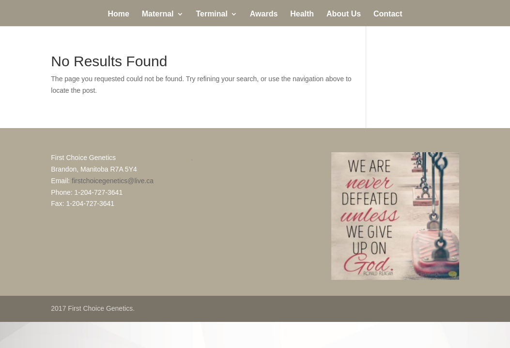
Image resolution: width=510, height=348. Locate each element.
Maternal (158, 14)
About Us (343, 14)
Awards (264, 14)
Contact (387, 14)
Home (118, 14)
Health (302, 14)
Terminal (212, 14)
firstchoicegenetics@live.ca (113, 181)
